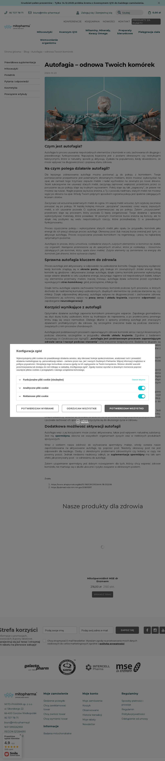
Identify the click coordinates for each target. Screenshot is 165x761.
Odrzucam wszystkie (82, 408)
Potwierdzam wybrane (37, 408)
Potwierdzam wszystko (127, 408)
